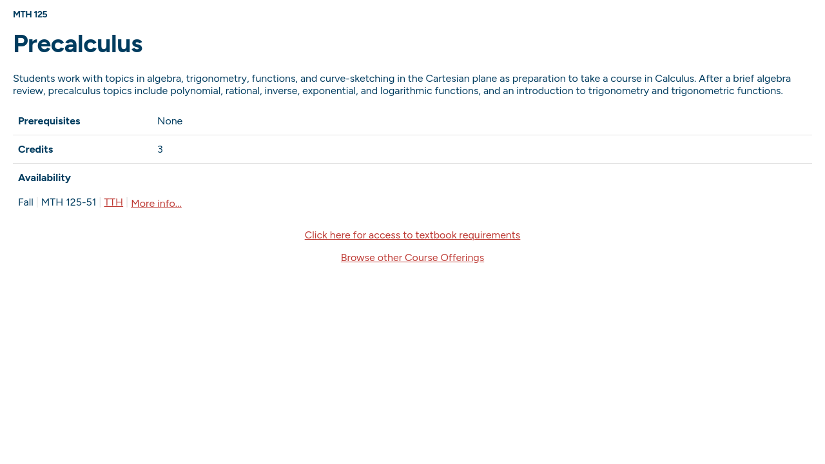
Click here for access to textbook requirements (413, 235)
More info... (156, 203)
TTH (113, 202)
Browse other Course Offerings (412, 257)
